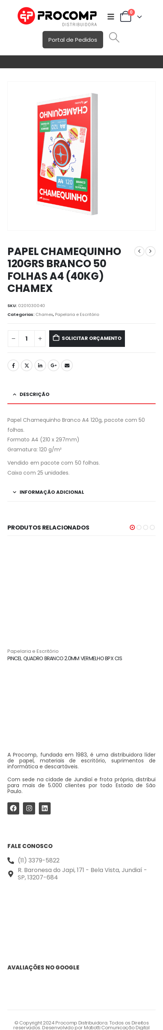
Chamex (44, 314)
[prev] (139, 251)
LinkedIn (40, 365)
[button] (114, 37)
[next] (150, 251)
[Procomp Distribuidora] (81, 912)
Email (67, 365)
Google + (54, 365)
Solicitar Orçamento (92, 338)
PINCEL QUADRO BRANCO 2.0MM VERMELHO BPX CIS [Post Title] (64, 658)
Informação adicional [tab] (52, 492)
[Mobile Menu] (111, 16)
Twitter (27, 365)
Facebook (13, 365)
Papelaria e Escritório (77, 314)
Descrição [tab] (35, 394)
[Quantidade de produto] (26, 338)
